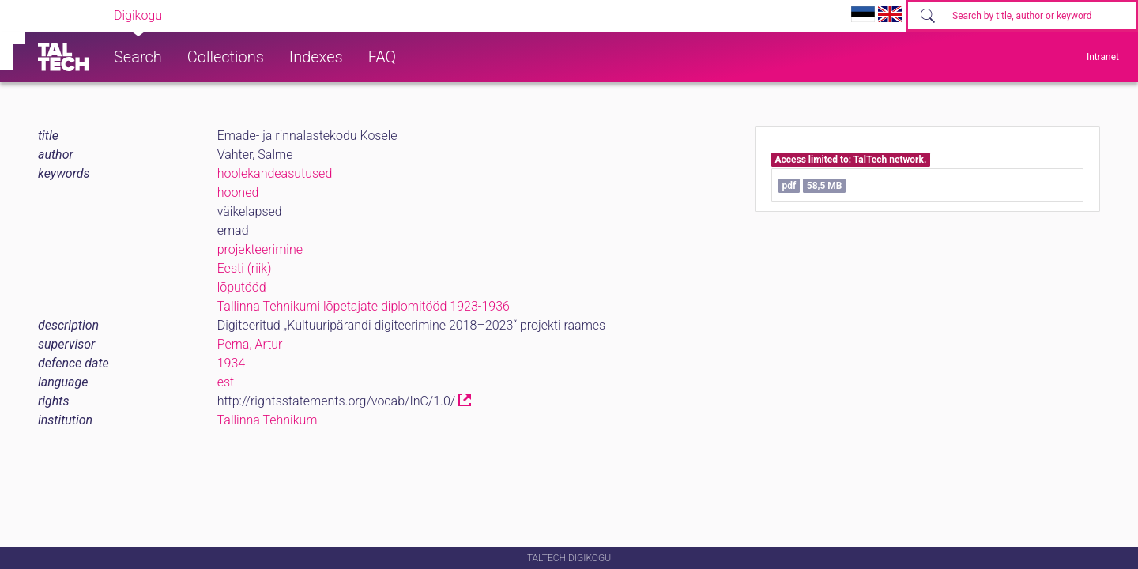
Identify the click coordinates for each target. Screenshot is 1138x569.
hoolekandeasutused (275, 173)
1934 (231, 363)
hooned (238, 192)
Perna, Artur (250, 344)
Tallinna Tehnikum (267, 420)
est (226, 382)
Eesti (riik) (244, 268)
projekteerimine (260, 249)
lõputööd (241, 287)
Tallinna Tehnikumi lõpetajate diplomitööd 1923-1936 (363, 306)
